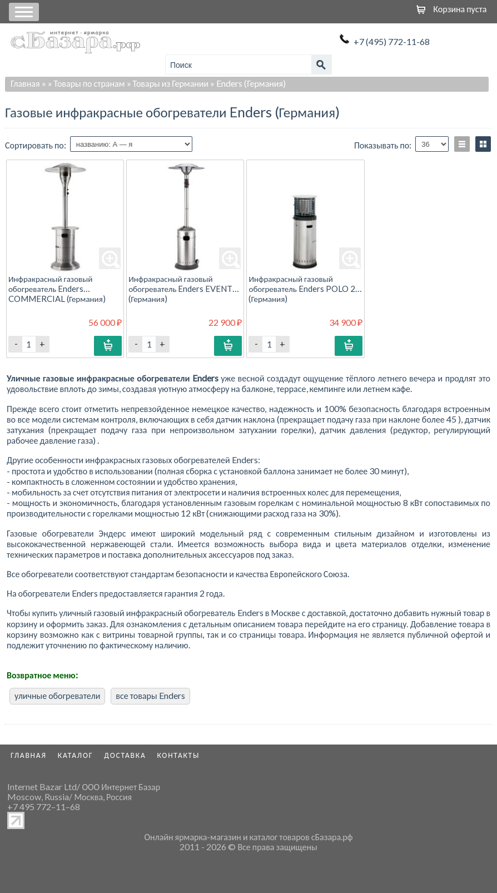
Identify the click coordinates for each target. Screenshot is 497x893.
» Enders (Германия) (248, 83)
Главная (25, 83)
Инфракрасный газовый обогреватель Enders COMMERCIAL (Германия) (57, 289)
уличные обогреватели (57, 695)
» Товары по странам (86, 83)
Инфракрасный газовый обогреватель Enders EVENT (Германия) (180, 289)
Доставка (125, 755)
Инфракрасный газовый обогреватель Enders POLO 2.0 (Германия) (304, 289)
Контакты (178, 755)
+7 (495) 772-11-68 (392, 41)
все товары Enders (150, 695)
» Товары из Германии (168, 83)
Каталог (75, 755)
